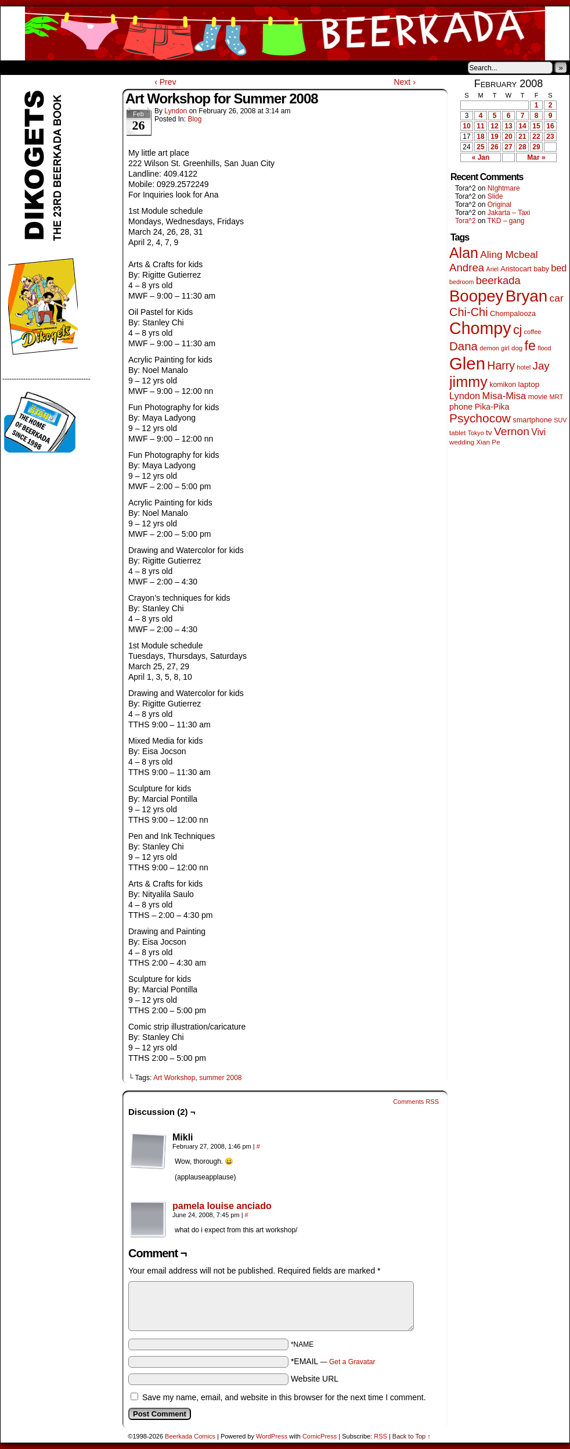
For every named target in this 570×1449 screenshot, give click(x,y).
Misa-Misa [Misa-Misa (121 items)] (504, 395)
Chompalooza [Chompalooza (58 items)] (513, 313)
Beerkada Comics (285, 33)
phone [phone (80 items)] (460, 406)
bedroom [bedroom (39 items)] (461, 281)
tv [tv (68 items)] (489, 432)
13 (508, 126)
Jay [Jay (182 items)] (541, 366)
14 (522, 126)
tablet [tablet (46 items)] (457, 432)
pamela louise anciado (222, 1206)
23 (550, 136)
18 (480, 136)
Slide (495, 196)
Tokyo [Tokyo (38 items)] (476, 432)
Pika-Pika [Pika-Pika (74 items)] (492, 406)
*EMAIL (333, 1361)
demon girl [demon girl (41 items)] (494, 348)
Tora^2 (465, 221)
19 (494, 136)
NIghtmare (504, 188)
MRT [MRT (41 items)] (557, 396)
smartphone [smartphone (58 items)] (532, 419)
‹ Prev (165, 82)
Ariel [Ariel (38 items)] (492, 269)
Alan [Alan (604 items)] (463, 253)
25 (480, 147)
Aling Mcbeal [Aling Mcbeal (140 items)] (508, 254)
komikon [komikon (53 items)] (502, 385)
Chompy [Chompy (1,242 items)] (480, 328)
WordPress (271, 1436)
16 (550, 126)
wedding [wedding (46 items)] (461, 442)
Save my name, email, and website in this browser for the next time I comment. (284, 1397)
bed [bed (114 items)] (559, 268)
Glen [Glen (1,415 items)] (467, 363)
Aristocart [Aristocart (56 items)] (516, 269)
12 (494, 126)
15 (536, 126)
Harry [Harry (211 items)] (501, 365)
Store (87, 67)
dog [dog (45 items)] (516, 348)
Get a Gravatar (352, 1362)
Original (499, 204)
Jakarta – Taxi (509, 213)
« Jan (481, 157)
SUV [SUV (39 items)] (560, 420)
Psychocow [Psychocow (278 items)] (480, 418)
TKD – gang (505, 221)
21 (522, 136)
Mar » (536, 157)
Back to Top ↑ (411, 1436)
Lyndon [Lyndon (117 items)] (464, 395)
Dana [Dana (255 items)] (463, 346)
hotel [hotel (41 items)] (524, 367)
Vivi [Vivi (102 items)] (538, 432)
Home (17, 67)
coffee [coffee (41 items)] (533, 331)
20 (508, 136)
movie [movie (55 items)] (538, 397)
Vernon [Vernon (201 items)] (511, 431)
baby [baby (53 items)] (541, 269)
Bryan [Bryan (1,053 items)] (527, 296)
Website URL (314, 1378)
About (51, 67)
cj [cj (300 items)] (517, 330)
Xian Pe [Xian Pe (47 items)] (488, 442)
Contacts (131, 67)
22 (536, 136)
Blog (194, 119)
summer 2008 (220, 1078)
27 (508, 147)
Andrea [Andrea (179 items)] (466, 267)
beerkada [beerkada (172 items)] (498, 280)
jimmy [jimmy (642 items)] (468, 382)
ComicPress (319, 1436)
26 (494, 147)
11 (480, 126)
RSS (380, 1436)
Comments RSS (416, 1101)
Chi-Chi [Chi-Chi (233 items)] (468, 312)
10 (466, 126)
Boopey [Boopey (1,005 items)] (476, 296)
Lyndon (175, 111)
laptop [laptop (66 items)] (529, 384)
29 (536, 147)
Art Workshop (174, 1078)
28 (522, 147)
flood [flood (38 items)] (544, 348)
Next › (404, 82)
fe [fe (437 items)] (530, 345)
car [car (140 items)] (557, 298)
